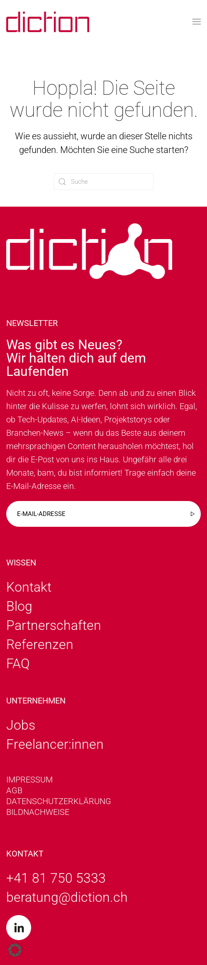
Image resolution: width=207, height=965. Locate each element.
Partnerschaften (53, 625)
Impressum (29, 780)
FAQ (18, 663)
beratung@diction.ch (67, 897)
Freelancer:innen (55, 744)
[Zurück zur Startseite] (47, 22)
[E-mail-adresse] (103, 514)
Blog (19, 606)
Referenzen (39, 644)
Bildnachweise (37, 812)
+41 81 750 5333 (56, 878)
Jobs (20, 725)
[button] (196, 22)
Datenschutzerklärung (58, 801)
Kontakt (28, 587)
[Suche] (103, 181)
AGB (14, 790)
